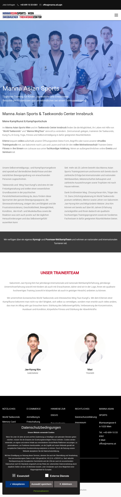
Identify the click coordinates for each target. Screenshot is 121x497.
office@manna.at (50, 5)
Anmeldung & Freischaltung (33, 419)
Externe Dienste (57, 475)
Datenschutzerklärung (85, 417)
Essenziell (20, 475)
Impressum (80, 422)
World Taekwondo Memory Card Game (11, 422)
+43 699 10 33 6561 (29, 5)
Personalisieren (41, 491)
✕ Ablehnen (65, 484)
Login (60, 5)
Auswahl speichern (41, 484)
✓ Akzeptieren (17, 484)
